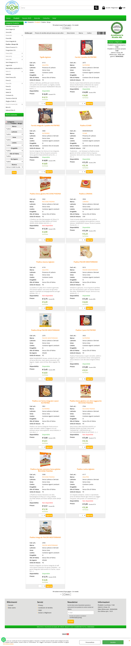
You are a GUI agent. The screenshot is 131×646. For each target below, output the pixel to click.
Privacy (40, 605)
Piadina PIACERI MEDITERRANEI (86, 262)
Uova (14, 137)
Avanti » (68, 28)
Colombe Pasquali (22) (12, 26)
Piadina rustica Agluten (85, 469)
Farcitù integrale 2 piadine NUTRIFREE (45, 125)
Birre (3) (8, 107)
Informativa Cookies (8, 644)
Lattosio (14, 132)
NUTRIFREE (86, 65)
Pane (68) (8, 38)
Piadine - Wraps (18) (12, 44)
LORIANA (85, 202)
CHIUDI (129, 641)
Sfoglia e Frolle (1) (11, 101)
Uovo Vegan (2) (10, 29)
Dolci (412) (9, 56)
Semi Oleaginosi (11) (12, 62)
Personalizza (90, 642)
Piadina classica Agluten (45, 262)
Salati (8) (8, 74)
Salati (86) (8, 59)
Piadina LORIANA (85, 194)
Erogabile (14, 148)
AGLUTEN (45, 65)
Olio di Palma (14, 154)
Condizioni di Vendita (45, 608)
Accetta (112, 642)
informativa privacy (77, 617)
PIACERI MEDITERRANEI (90, 270)
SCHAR (85, 133)
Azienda (37, 18)
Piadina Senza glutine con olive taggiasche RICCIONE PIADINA (86, 402)
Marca (14, 126)
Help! (54, 18)
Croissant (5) (9, 95)
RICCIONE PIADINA (48, 202)
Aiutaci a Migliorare (44, 613)
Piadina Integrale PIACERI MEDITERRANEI (45, 537)
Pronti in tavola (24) (11, 104)
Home (8, 18)
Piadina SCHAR (85, 125)
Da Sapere (14, 159)
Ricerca (14, 165)
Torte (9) (8, 89)
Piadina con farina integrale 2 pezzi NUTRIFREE (45, 402)
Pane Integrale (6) (11, 41)
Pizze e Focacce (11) (11, 47)
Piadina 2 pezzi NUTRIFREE (86, 330)
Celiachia (46, 18)
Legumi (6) (9, 65)
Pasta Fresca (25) (11, 77)
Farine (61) (9, 35)
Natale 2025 (26, 18)
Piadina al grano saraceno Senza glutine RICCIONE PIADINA (45, 470)
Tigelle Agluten (45, 57)
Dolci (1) (8, 71)
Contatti (10, 605)
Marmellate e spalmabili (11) (14, 68)
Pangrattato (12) (10, 50)
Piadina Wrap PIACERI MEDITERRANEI (45, 330)
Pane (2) (8, 80)
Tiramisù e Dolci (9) (11, 98)
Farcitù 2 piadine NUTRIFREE (85, 57)
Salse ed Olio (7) (10, 110)
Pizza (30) (8, 83)
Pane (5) (8, 86)
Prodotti (16, 18)
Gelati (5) (8, 92)
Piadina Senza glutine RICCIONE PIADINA (45, 194)
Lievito (14, 143)
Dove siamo (12, 608)
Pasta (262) (9, 53)
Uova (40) (8, 32)
